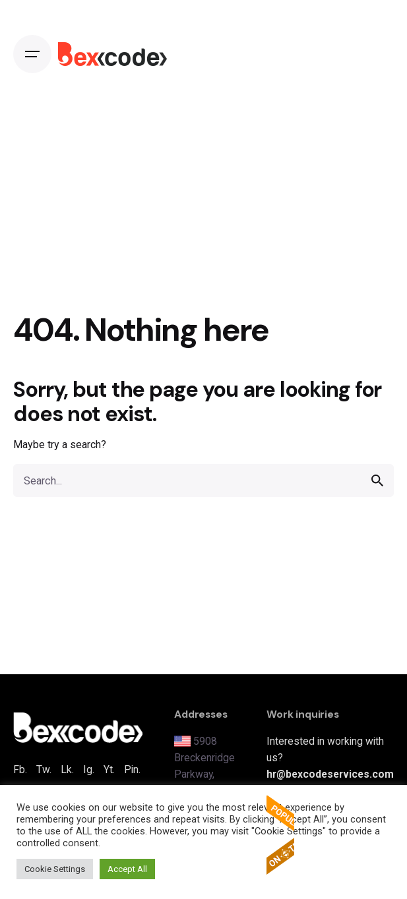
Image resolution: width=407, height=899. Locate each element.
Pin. (132, 769)
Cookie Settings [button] (54, 869)
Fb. (20, 769)
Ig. (88, 769)
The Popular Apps (280, 835)
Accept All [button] (127, 869)
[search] (377, 480)
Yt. (109, 769)
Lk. (67, 769)
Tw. (43, 769)
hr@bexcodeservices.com (330, 774)
